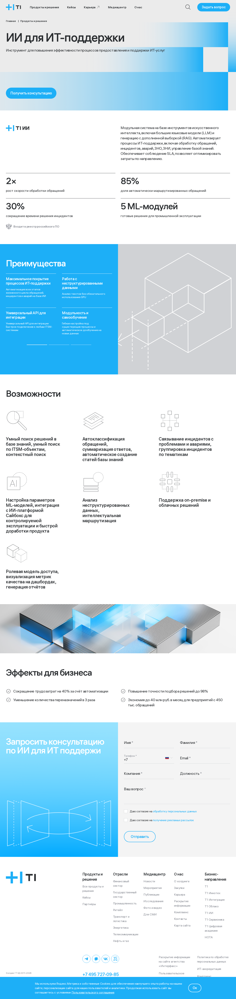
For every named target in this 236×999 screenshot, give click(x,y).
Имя (127, 742)
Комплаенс (181, 912)
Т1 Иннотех (212, 893)
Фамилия (187, 742)
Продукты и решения (44, 7)
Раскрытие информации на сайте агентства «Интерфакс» (175, 961)
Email (184, 758)
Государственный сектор (125, 894)
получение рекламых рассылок (173, 820)
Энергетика (121, 927)
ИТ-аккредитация (209, 969)
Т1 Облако (212, 906)
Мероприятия (152, 888)
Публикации (151, 894)
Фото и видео (152, 908)
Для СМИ (150, 914)
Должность (189, 773)
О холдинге (181, 881)
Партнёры (89, 904)
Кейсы (71, 7)
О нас (138, 7)
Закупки (179, 888)
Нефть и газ (121, 941)
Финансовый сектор (121, 883)
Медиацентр (117, 7)
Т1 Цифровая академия (214, 928)
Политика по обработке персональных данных (213, 959)
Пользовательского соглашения (93, 992)
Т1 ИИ (209, 913)
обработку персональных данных (175, 811)
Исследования (153, 901)
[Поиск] (188, 7)
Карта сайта (182, 925)
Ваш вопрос (133, 789)
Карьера (92, 7)
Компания (132, 773)
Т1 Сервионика (214, 919)
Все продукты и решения (93, 889)
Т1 (206, 886)
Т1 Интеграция (215, 899)
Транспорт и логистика (121, 919)
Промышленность (125, 903)
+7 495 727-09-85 (100, 974)
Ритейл (118, 910)
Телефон (129, 755)
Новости (149, 881)
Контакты (180, 919)
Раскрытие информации (182, 903)
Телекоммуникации (125, 934)
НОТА (209, 937)
